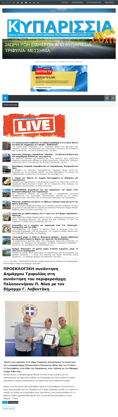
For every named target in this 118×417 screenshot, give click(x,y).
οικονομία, (39, 294)
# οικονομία (13, 402)
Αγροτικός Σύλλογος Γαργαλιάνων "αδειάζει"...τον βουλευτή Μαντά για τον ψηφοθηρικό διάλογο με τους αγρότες (45, 155)
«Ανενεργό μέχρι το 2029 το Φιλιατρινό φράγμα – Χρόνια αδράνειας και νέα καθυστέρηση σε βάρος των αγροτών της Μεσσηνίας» (45, 238)
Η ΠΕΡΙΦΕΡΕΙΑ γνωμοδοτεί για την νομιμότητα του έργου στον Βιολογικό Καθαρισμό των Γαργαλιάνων (45, 191)
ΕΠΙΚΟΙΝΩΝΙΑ (77, 2)
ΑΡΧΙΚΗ (65, 2)
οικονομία (13, 261)
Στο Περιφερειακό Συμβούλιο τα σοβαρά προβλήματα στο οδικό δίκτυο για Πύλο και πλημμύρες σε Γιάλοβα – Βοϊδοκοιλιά (45, 144)
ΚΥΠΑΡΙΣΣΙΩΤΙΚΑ (94, 2)
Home (5, 261)
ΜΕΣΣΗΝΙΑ (109, 2)
